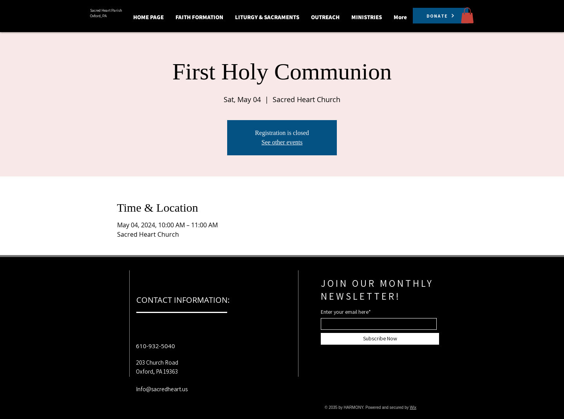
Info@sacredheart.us (162, 389)
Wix (413, 407)
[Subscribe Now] (380, 339)
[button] (199, 17)
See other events (282, 142)
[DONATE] (440, 15)
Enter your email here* (346, 312)
